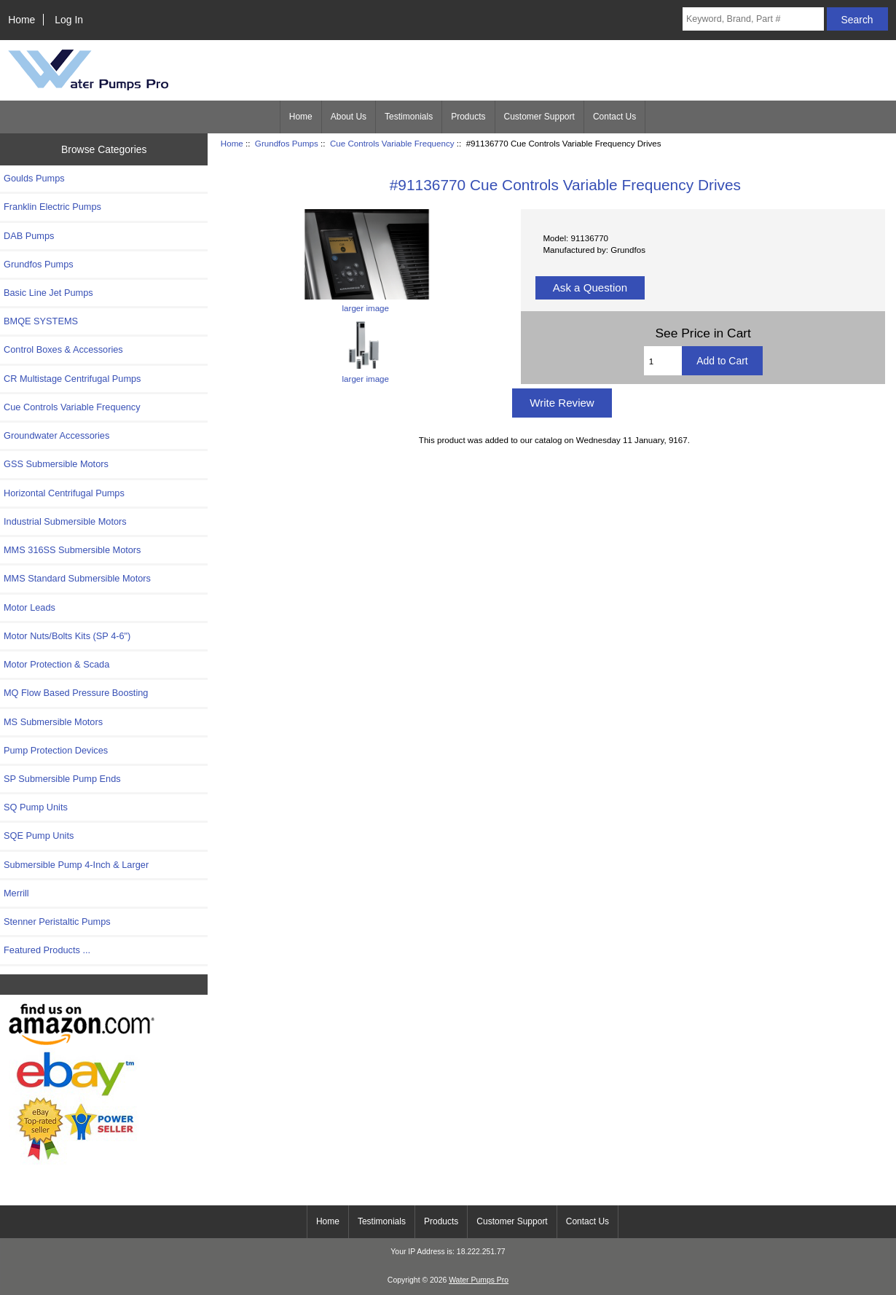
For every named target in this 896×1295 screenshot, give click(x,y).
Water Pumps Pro (478, 1280)
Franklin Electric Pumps (52, 206)
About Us (348, 116)
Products (468, 116)
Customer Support (539, 116)
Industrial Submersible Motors (65, 521)
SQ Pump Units (36, 807)
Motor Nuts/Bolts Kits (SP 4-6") (67, 635)
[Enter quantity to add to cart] (663, 360)
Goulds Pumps (34, 178)
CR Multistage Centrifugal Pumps (72, 378)
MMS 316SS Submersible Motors (72, 549)
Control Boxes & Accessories (63, 349)
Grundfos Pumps (286, 143)
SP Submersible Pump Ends (62, 778)
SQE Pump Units (39, 835)
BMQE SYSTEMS (41, 321)
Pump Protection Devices (56, 750)
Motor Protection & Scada (56, 664)
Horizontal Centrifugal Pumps (64, 493)
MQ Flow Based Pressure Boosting (76, 692)
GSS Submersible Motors (56, 463)
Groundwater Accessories (56, 435)
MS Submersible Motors (53, 721)
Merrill (16, 893)
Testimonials (409, 116)
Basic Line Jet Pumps (48, 292)
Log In (69, 20)
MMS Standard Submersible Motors (77, 578)
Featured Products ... (47, 949)
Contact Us (614, 116)
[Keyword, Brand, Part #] (753, 19)
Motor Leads (29, 607)
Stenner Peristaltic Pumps (57, 921)
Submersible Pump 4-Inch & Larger (76, 864)
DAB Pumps (29, 235)
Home (21, 20)
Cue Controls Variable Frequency (392, 143)
